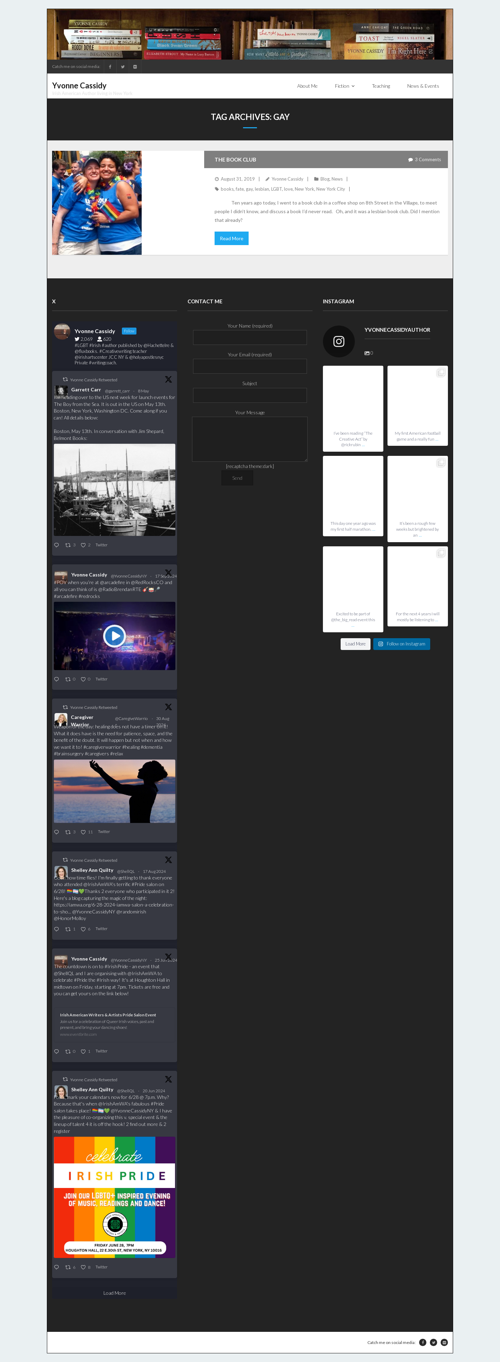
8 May (144, 390)
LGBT (276, 189)
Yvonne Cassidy (287, 179)
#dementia (151, 747)
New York (304, 189)
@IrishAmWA (97, 884)
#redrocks (89, 596)
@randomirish (131, 911)
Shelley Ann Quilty (92, 870)
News (337, 179)
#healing (131, 747)
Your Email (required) (250, 360)
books (227, 189)
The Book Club (235, 159)
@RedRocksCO (147, 582)
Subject (250, 389)
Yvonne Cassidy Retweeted (93, 379)
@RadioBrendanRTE (119, 589)
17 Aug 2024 (155, 871)
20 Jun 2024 (154, 1090)
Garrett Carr (86, 389)
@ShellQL (126, 871)
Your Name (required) (250, 331)
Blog (325, 179)
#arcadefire (65, 596)
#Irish (103, 980)
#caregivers (97, 753)
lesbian (262, 189)
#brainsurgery (69, 753)
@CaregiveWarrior (131, 721)
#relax (116, 753)
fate (240, 189)
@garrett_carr (117, 390)
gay (249, 189)
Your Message (250, 416)
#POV (60, 582)
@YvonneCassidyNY (129, 576)
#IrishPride (116, 966)
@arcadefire (112, 582)
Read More (231, 238)
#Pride (138, 884)
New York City (330, 189)
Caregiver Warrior (82, 720)
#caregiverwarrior (102, 747)
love (288, 189)
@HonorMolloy (70, 918)
